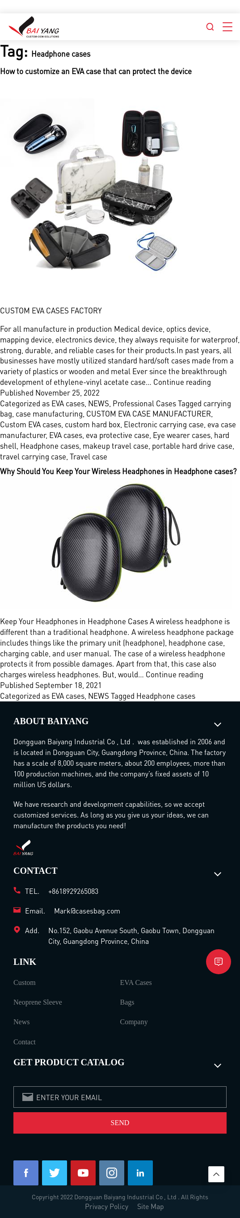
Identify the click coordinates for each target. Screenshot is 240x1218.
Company (134, 1022)
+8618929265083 (73, 891)
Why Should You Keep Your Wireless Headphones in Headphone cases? (118, 471)
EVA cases (67, 403)
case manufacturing (49, 413)
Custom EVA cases (30, 424)
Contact (24, 1042)
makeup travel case (115, 445)
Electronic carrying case (164, 424)
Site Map (150, 1206)
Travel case (88, 456)
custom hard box (92, 424)
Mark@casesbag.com (87, 910)
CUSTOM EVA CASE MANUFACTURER (148, 413)
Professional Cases (144, 403)
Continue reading (182, 382)
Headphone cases (49, 445)
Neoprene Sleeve (37, 1002)
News (21, 1022)
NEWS (98, 403)
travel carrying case (33, 456)
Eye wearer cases (182, 435)
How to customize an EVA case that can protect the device (96, 71)
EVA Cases (136, 982)
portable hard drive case (192, 445)
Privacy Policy (106, 1206)
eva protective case (117, 435)
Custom (24, 982)
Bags (127, 1002)
